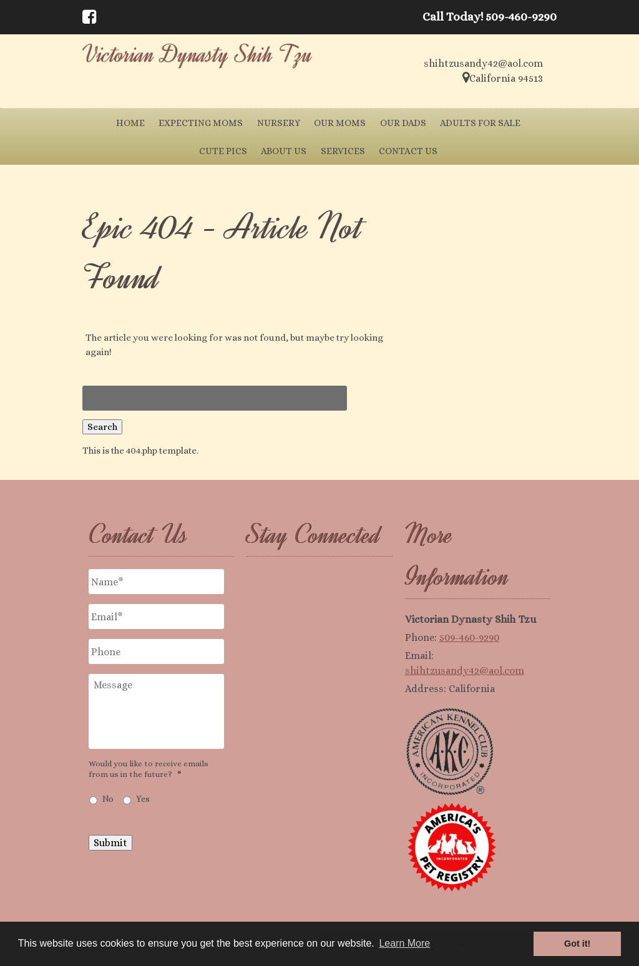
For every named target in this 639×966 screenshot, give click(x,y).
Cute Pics (223, 151)
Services (343, 151)
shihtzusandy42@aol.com (464, 670)
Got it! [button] (577, 944)
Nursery (278, 123)
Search (102, 426)
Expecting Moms (201, 123)
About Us (283, 151)
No (108, 799)
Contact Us (408, 151)
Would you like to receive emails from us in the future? (148, 769)
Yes (143, 799)
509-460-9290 (469, 637)
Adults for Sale (480, 123)
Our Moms (340, 123)
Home (130, 123)
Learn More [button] (404, 943)
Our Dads (403, 123)
